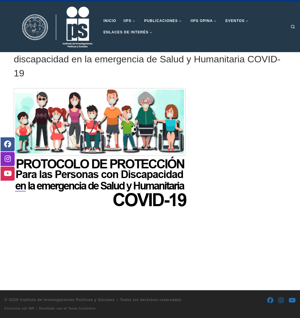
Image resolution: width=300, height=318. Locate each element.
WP (32, 308)
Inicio (18, 62)
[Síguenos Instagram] (281, 300)
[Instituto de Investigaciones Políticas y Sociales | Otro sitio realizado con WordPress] (49, 26)
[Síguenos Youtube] (292, 300)
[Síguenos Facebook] (270, 300)
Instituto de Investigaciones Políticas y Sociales (67, 300)
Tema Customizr (82, 308)
